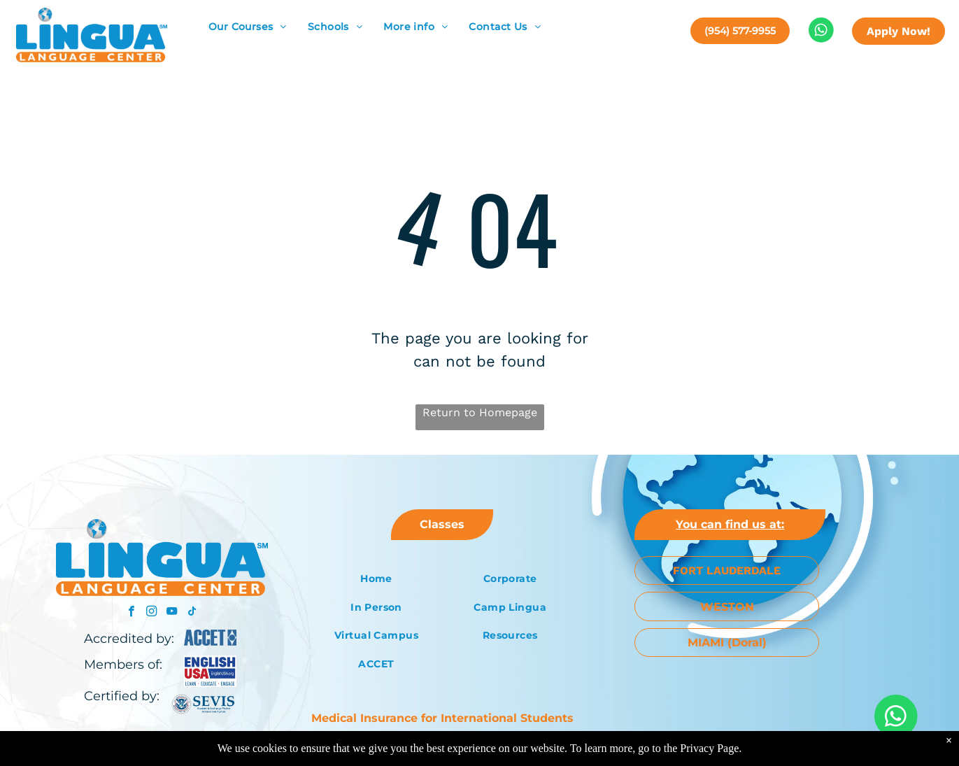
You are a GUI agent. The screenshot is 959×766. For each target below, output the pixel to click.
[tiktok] (192, 613)
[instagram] (151, 613)
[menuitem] (247, 27)
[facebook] (131, 613)
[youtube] (172, 613)
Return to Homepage (479, 412)
